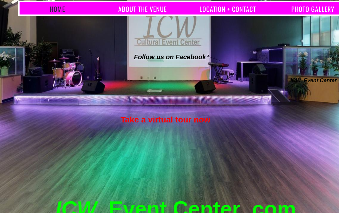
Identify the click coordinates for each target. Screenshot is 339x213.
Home (57, 9)
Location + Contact (227, 9)
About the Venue (142, 9)
